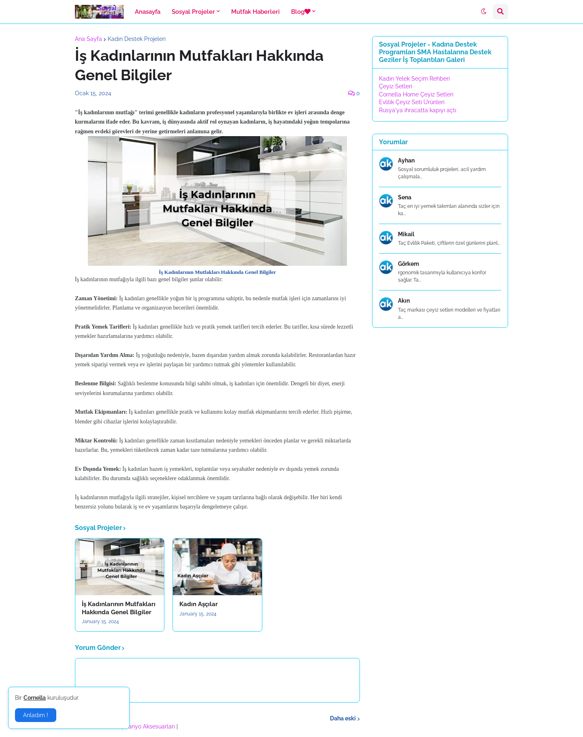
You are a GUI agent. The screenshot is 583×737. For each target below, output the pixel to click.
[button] (484, 11)
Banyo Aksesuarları (151, 726)
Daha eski (343, 718)
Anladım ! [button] (35, 715)
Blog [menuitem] (301, 11)
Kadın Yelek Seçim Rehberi (414, 78)
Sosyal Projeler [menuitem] (193, 11)
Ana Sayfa (88, 39)
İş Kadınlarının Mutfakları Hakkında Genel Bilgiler (118, 608)
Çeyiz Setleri (395, 86)
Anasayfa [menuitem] (147, 11)
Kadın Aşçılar (198, 604)
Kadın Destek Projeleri (137, 39)
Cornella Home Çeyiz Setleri (416, 94)
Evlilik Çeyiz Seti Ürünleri (412, 102)
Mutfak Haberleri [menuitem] (255, 11)
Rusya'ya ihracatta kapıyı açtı (417, 110)
